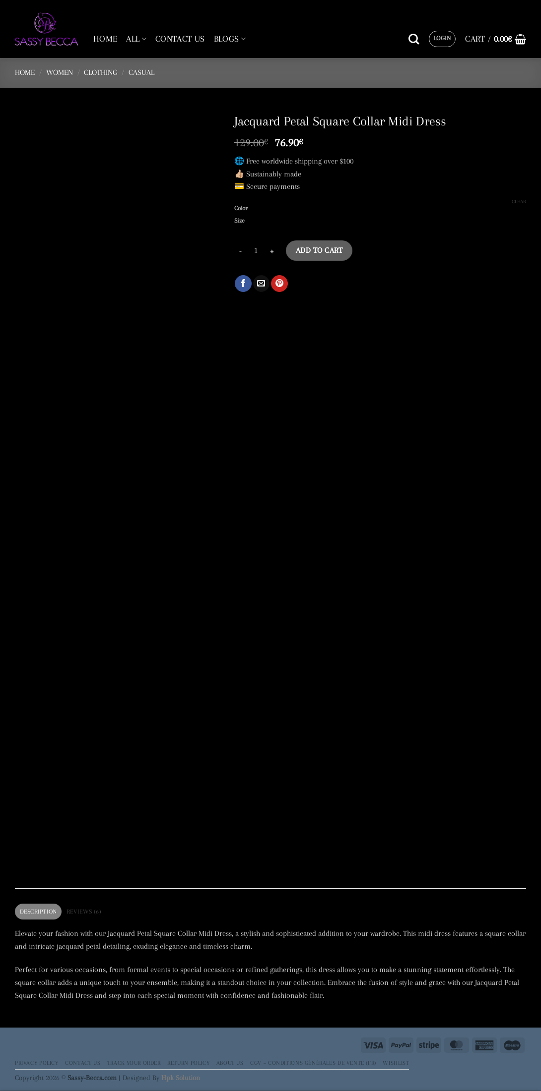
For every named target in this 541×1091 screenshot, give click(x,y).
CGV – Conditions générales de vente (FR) (313, 1062)
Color (241, 208)
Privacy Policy (37, 1062)
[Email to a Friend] (261, 283)
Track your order (134, 1062)
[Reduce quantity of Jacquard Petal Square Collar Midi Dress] (240, 250)
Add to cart (319, 250)
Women (59, 72)
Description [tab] (38, 911)
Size (239, 221)
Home (25, 72)
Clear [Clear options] (519, 201)
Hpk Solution (180, 1078)
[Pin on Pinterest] (279, 283)
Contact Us (82, 1062)
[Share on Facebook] (243, 283)
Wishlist (396, 1062)
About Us (230, 1062)
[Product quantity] (256, 250)
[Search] (413, 39)
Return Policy (188, 1062)
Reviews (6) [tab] (84, 911)
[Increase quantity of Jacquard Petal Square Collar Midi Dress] (272, 250)
